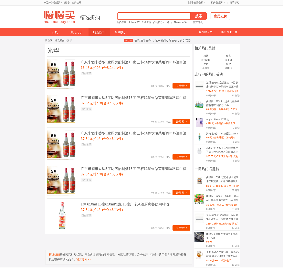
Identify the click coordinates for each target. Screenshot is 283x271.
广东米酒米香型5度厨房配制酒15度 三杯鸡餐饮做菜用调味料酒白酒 (133, 62)
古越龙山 (206, 59)
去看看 (182, 86)
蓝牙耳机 (198, 22)
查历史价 (76, 32)
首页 (55, 32)
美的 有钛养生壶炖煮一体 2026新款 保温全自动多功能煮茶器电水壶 (222, 255)
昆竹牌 (205, 68)
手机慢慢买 (197, 2)
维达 (169, 22)
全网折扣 (121, 32)
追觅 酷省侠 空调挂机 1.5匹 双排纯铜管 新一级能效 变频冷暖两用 (222, 85)
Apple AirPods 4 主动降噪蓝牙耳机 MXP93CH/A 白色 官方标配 (222, 150)
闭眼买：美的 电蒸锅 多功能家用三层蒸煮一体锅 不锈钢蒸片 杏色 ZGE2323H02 (222, 180)
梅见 (206, 55)
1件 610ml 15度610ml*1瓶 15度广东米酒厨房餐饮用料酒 (125, 204)
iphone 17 (134, 22)
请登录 (66, 2)
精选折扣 (90, 17)
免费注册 (76, 2)
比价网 (48, 40)
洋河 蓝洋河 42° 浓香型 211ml (222, 133)
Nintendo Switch (182, 22)
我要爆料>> (83, 259)
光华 (69, 40)
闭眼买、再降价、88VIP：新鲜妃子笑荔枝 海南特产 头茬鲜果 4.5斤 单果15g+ (222, 199)
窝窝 (228, 55)
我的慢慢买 (217, 2)
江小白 (228, 59)
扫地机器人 (159, 22)
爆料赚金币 (206, 32)
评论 (236, 95)
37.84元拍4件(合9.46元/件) (102, 103)
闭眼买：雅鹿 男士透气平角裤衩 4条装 (221, 236)
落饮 (228, 64)
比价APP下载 (229, 32)
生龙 (206, 64)
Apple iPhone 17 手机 (217, 119)
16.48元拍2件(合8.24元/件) (102, 68)
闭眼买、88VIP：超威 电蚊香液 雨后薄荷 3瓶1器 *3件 (222, 103)
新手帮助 (234, 2)
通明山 (228, 68)
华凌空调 (146, 22)
